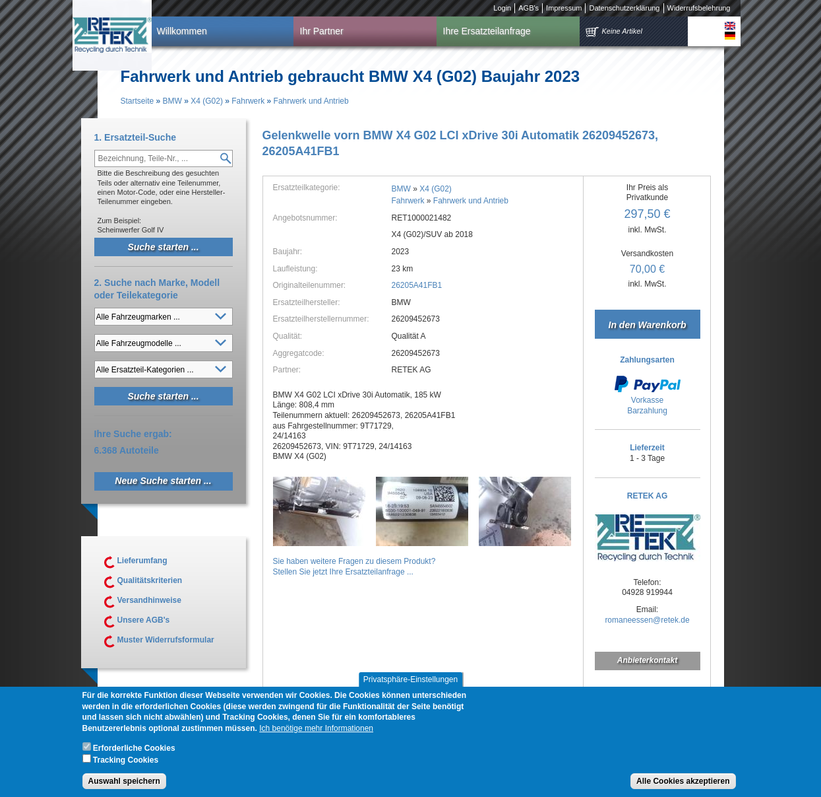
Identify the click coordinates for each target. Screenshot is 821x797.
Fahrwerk (247, 101)
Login (502, 8)
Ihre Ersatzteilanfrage (487, 31)
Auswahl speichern (124, 786)
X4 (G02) (207, 101)
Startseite (137, 101)
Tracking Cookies (125, 764)
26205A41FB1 (417, 285)
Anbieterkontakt (647, 660)
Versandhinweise (149, 600)
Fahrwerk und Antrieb (311, 101)
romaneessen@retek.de (647, 620)
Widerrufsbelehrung (699, 8)
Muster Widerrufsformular (165, 639)
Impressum (564, 8)
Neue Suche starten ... (163, 480)
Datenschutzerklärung (624, 8)
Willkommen (182, 31)
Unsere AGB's (143, 620)
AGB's (528, 8)
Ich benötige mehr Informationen (316, 733)
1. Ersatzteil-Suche (135, 137)
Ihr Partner (322, 31)
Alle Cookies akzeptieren (682, 786)
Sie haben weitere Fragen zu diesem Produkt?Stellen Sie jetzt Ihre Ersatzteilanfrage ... (354, 566)
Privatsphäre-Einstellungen (410, 684)
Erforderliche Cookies (134, 753)
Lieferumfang (142, 560)
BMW (172, 101)
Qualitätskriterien (150, 580)
